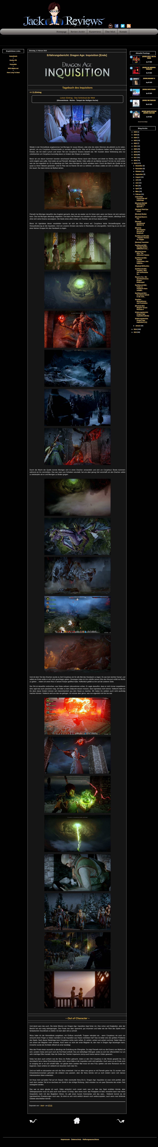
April (137, 188)
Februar (138, 194)
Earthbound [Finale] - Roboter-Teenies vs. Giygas (142, 237)
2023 (135, 140)
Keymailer (13, 64)
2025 (135, 135)
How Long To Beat (13, 72)
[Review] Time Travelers (149, 100)
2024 (135, 137)
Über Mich (110, 31)
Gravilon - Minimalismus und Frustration (141, 301)
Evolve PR (13, 60)
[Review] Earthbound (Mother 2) (140, 223)
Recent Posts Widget (142, 121)
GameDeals (13, 56)
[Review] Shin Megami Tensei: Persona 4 (141, 307)
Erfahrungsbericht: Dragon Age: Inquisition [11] (141, 320)
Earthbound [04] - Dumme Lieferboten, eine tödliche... (141, 260)
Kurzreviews (95, 31)
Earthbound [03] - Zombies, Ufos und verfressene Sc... (141, 271)
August (138, 177)
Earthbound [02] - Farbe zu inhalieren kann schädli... (141, 287)
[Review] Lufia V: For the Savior (149, 57)
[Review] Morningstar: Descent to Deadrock (140, 230)
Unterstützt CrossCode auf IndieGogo (141, 198)
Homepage (61, 31)
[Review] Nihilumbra (142, 266)
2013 (135, 332)
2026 (135, 132)
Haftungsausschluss (91, 1139)
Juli (136, 180)
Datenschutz (76, 1139)
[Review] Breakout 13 (149, 78)
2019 (135, 152)
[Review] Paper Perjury (149, 89)
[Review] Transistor (141, 242)
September (139, 174)
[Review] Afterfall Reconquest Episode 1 (141, 204)
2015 (135, 163)
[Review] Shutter (141, 214)
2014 (135, 329)
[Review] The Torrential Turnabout (149, 68)
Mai (136, 186)
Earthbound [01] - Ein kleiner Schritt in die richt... (142, 295)
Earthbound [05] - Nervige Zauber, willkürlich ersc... (141, 247)
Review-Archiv (78, 31)
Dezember (139, 166)
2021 (135, 146)
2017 (135, 157)
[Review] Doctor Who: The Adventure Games (142, 253)
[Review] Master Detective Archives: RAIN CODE (149, 112)
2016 (135, 160)
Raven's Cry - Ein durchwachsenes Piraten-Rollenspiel (141, 279)
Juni (137, 183)
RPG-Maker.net (13, 68)
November (139, 168)
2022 (135, 143)
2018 (135, 154)
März (137, 191)
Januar (138, 326)
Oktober (138, 171)
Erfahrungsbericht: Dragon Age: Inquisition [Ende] (142, 314)
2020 (135, 149)
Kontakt (123, 31)
